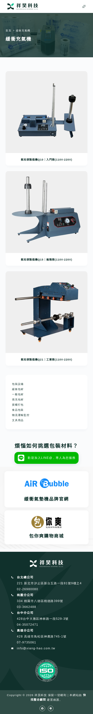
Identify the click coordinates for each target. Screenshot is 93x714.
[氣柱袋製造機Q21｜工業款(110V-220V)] (46, 312)
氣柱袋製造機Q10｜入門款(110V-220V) (46, 159)
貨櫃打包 (18, 404)
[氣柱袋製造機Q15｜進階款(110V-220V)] (46, 212)
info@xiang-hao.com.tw (36, 648)
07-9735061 (26, 642)
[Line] (50, 708)
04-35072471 (27, 624)
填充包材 (18, 399)
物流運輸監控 (20, 415)
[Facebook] (42, 708)
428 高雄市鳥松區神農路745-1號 (42, 636)
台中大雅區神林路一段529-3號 (46, 618)
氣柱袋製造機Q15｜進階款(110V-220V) (46, 259)
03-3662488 (26, 606)
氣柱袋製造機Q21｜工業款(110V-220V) (46, 359)
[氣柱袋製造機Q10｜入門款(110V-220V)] (46, 112)
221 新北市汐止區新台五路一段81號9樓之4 (49, 583)
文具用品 (18, 420)
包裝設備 (18, 383)
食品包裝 (18, 409)
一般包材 (18, 394)
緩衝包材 (18, 389)
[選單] (84, 6)
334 (20, 601)
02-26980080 (27, 589)
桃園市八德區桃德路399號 (43, 601)
